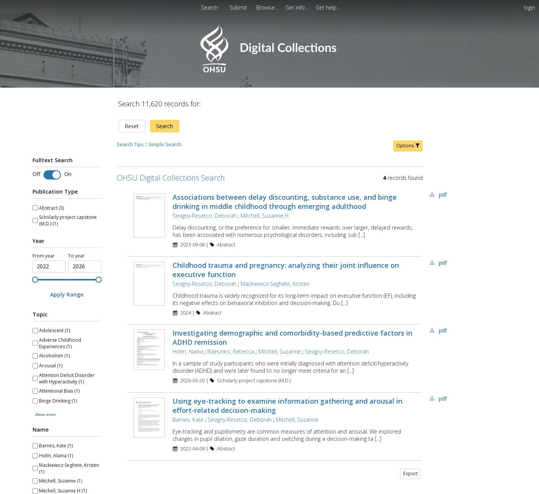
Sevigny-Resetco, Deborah (204, 215)
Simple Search (165, 144)
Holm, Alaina (188, 351)
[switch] (52, 174)
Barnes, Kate (188, 419)
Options (408, 145)
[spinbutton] (49, 266)
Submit (239, 7)
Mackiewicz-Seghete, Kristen (275, 283)
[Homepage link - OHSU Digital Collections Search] (269, 70)
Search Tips (130, 144)
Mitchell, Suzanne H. (265, 215)
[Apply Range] (67, 294)
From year (44, 256)
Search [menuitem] (209, 7)
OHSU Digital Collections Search (171, 178)
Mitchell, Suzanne (279, 351)
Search (164, 126)
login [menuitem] (529, 7)
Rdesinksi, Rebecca (230, 351)
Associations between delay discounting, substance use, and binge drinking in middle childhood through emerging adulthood (285, 201)
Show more (45, 414)
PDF (443, 194)
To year (76, 256)
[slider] (35, 280)
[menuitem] (239, 7)
